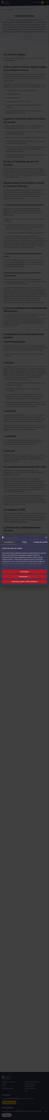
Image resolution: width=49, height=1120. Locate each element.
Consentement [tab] (8, 542)
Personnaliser (24, 576)
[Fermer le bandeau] (46, 537)
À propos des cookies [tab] (41, 542)
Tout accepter (24, 571)
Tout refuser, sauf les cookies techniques (24, 581)
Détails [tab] (24, 542)
